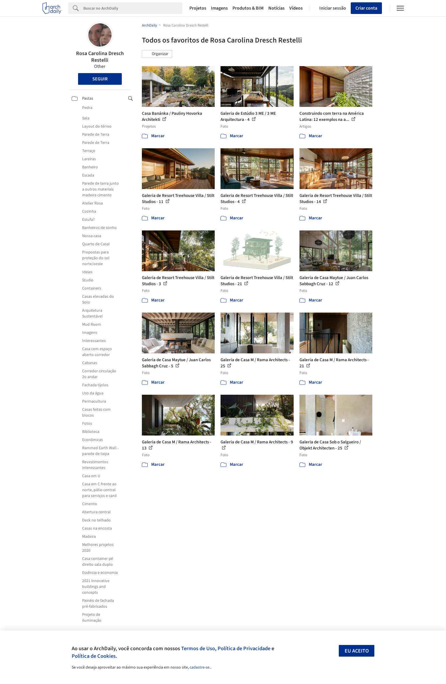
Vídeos (296, 8)
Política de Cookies (94, 656)
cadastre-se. (200, 667)
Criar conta (366, 8)
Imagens (219, 8)
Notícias (276, 8)
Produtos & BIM (248, 8)
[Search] (133, 8)
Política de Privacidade (244, 648)
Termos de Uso (198, 648)
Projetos (197, 8)
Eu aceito (357, 651)
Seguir (99, 79)
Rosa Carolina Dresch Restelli (100, 57)
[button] (157, 54)
